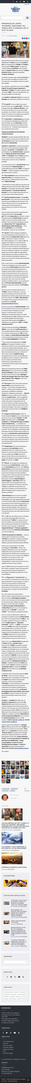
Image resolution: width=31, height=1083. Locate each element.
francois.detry (7, 830)
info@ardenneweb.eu (8, 1067)
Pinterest (26, 38)
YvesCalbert (12, 36)
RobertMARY (6, 850)
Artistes (14, 789)
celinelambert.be (12, 1081)
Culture (5, 790)
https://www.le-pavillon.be (9, 722)
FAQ (4, 1051)
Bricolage (18, 996)
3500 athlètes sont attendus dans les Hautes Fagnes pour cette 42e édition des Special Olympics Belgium (19, 913)
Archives (5, 1043)
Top (28, 1080)
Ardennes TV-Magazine (10, 994)
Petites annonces (8, 1049)
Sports (19, 998)
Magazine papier (15, 883)
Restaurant (13, 998)
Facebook (22, 38)
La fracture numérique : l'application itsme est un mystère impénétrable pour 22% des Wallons (19, 942)
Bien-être (12, 996)
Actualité (5, 789)
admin (4, 869)
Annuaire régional (8, 1047)
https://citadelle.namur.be (21, 748)
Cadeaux (6, 998)
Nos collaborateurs (8, 1041)
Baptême (6, 996)
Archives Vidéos (7, 1045)
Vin (23, 998)
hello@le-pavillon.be (18, 720)
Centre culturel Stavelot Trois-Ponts (18, 921)
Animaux (16, 992)
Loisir (12, 790)
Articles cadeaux (21, 994)
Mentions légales (8, 1053)
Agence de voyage (8, 992)
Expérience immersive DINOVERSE (14, 867)
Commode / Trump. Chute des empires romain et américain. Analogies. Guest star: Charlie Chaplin (19, 903)
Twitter (28, 38)
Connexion (26, 4)
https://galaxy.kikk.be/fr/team (10, 303)
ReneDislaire (14, 906)
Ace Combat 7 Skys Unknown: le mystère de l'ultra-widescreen (14, 847)
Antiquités (23, 992)
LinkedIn (24, 38)
